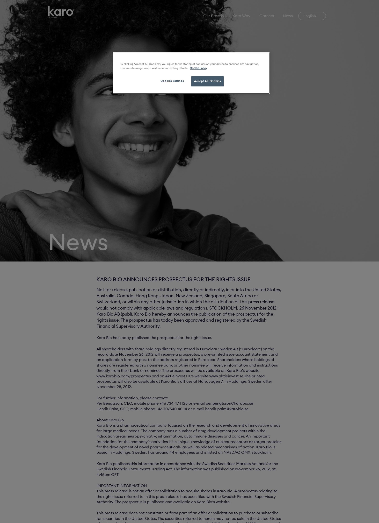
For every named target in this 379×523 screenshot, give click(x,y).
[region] (191, 73)
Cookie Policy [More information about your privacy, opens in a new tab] (198, 68)
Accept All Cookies (207, 81)
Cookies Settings (172, 81)
